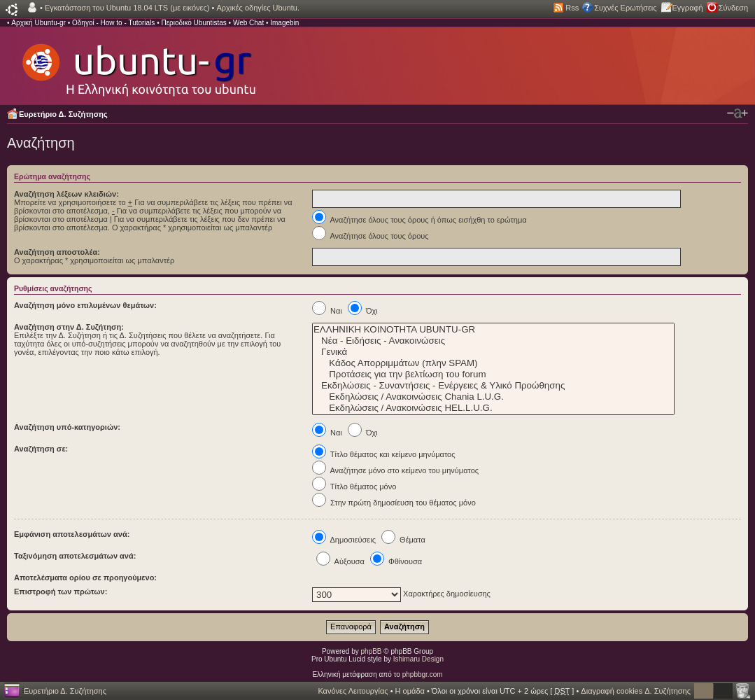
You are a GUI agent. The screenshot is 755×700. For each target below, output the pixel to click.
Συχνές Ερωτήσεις (625, 8)
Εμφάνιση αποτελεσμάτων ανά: (71, 534)
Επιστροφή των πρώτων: (60, 591)
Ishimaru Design (418, 659)
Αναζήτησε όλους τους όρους (370, 236)
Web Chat (248, 23)
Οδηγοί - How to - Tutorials (113, 23)
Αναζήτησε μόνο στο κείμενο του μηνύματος (395, 470)
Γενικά (493, 352)
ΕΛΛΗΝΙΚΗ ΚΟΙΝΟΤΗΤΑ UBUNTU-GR (493, 329)
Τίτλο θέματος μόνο (354, 486)
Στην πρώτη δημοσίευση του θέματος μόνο (394, 502)
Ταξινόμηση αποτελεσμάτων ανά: (75, 556)
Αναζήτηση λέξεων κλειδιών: (66, 194)
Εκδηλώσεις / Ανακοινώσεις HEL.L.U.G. (493, 408)
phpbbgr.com (422, 674)
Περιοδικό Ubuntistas (193, 23)
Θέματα (403, 540)
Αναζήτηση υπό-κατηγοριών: (67, 427)
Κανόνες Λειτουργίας (353, 691)
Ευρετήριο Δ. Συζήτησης (63, 114)
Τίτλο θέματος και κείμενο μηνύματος (384, 454)
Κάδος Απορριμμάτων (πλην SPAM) (493, 363)
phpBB (371, 651)
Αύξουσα (340, 561)
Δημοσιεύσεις (344, 540)
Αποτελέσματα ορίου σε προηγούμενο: (85, 577)
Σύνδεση (733, 8)
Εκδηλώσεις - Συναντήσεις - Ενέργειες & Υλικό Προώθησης (493, 385)
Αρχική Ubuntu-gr (38, 23)
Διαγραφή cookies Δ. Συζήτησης (636, 691)
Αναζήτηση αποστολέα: (57, 252)
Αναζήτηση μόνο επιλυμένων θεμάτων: (85, 305)
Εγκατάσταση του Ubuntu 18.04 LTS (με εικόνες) (127, 8)
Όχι (363, 311)
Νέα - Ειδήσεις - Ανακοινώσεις (493, 340)
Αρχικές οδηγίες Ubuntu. (257, 8)
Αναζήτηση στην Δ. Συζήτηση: (69, 327)
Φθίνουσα (396, 561)
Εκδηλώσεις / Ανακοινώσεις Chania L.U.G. (493, 396)
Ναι (327, 311)
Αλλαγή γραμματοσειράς (737, 113)
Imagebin (284, 23)
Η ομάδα (410, 691)
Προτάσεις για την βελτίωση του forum (493, 374)
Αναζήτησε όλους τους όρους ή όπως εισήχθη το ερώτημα (419, 220)
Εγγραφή (687, 8)
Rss (572, 8)
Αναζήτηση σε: (41, 448)
